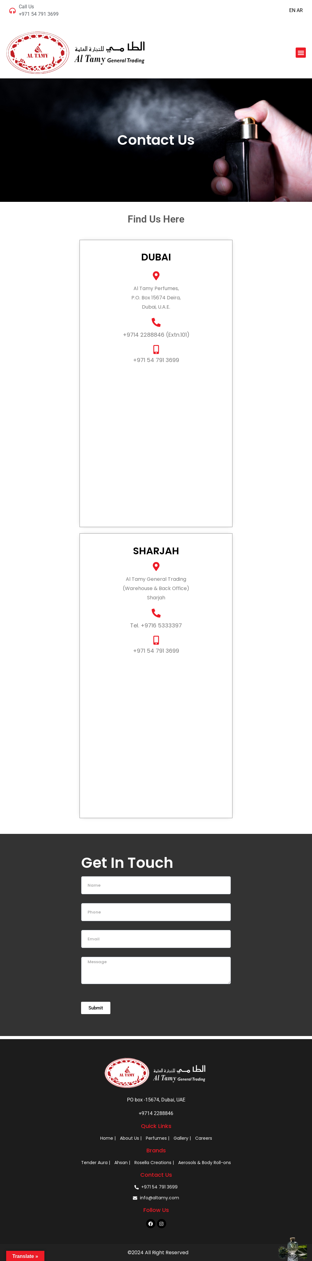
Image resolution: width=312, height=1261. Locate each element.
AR (300, 10)
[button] (301, 53)
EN (292, 10)
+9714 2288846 (156, 1113)
